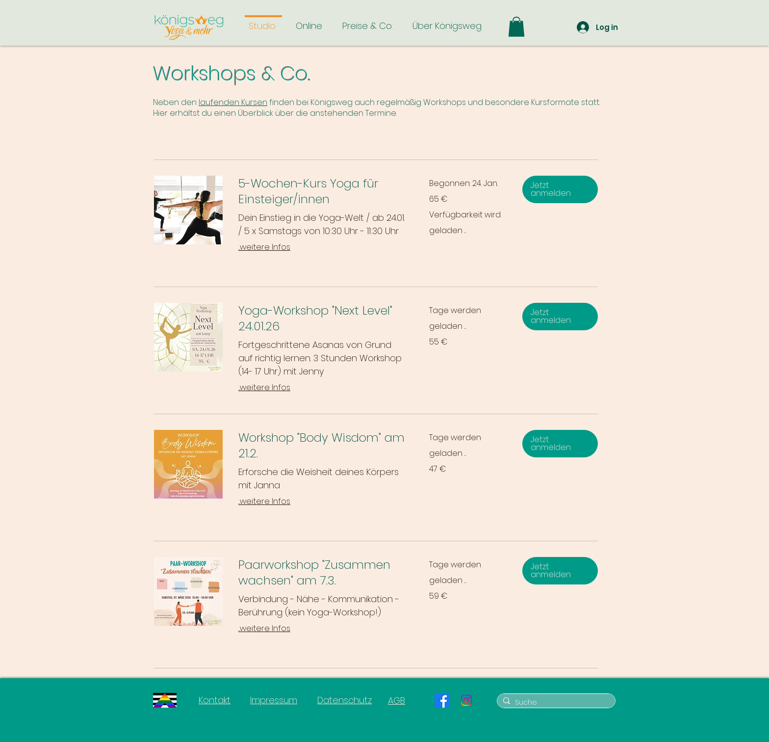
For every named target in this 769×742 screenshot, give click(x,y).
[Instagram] (466, 700)
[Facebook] (442, 700)
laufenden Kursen (233, 102)
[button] (516, 27)
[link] (322, 191)
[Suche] (554, 703)
